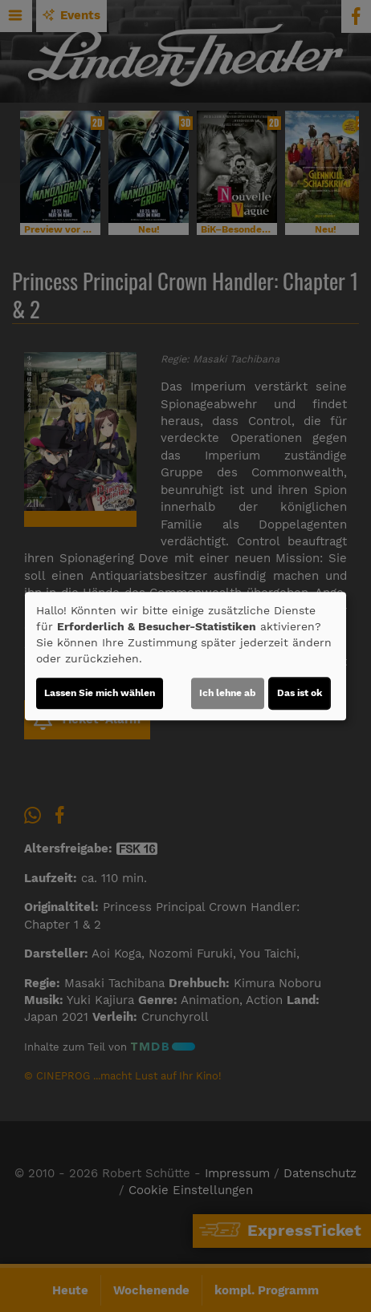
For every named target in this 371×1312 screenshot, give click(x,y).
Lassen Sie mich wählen (99, 693)
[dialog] (185, 656)
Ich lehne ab (227, 693)
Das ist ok (299, 693)
